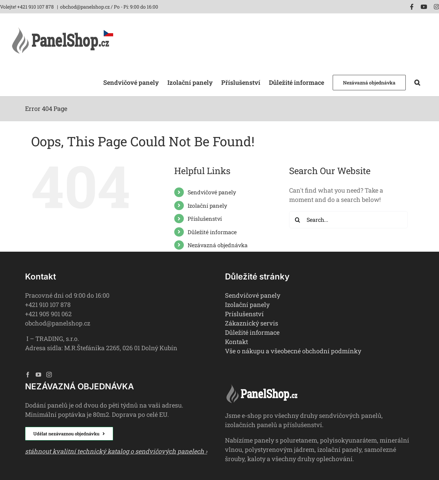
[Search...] (348, 219)
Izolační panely (207, 205)
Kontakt (236, 342)
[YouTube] (38, 374)
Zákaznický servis (251, 323)
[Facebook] (28, 374)
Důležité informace (212, 232)
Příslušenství (205, 218)
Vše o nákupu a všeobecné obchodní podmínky (293, 351)
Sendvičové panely (212, 192)
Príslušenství (244, 314)
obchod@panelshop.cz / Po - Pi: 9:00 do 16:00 (109, 6)
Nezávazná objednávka (218, 245)
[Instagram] (49, 374)
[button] (417, 82)
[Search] (297, 219)
